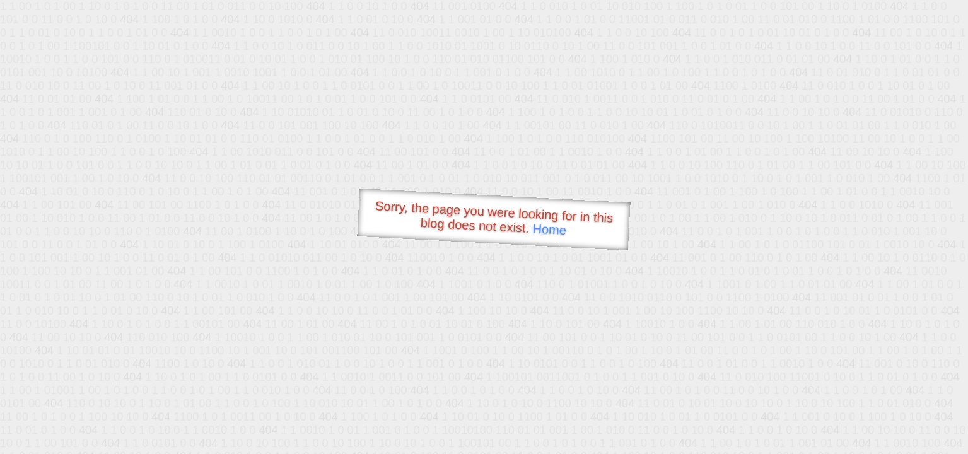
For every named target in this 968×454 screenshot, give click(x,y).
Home (549, 229)
